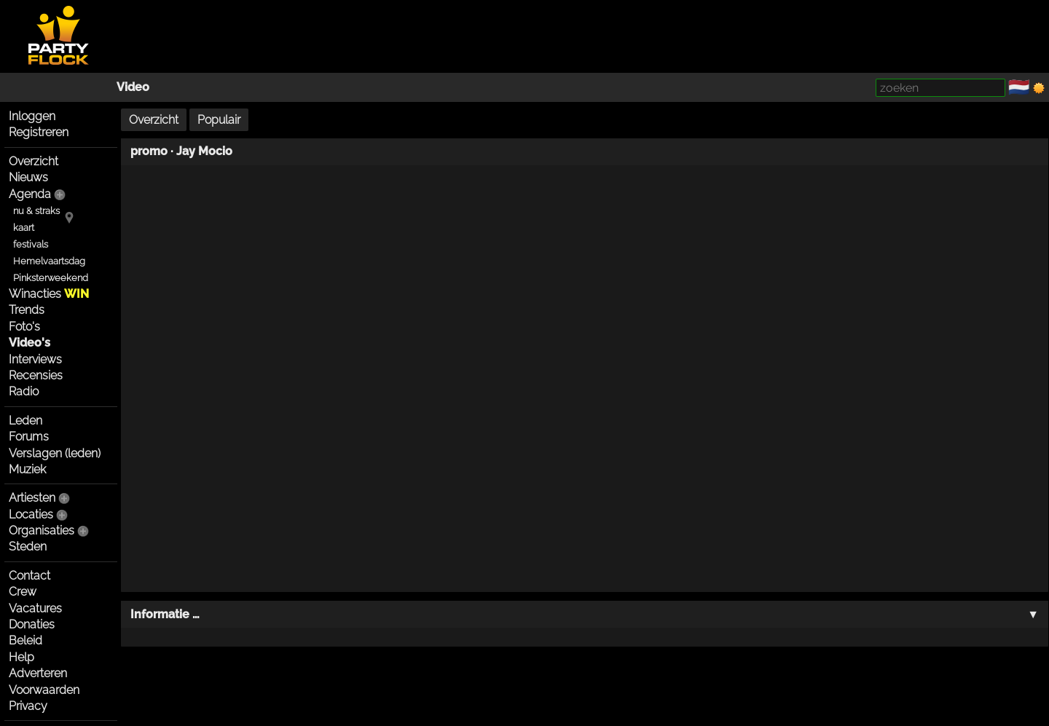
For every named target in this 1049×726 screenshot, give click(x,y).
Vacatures (35, 608)
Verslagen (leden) (55, 453)
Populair (218, 120)
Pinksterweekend (50, 277)
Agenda (30, 194)
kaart (23, 227)
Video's (29, 343)
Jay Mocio (204, 151)
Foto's (24, 327)
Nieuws (28, 177)
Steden (28, 546)
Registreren (38, 132)
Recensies (36, 375)
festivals (30, 244)
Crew (22, 592)
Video (133, 87)
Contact (29, 576)
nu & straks (36, 210)
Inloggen (32, 116)
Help (21, 657)
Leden (25, 420)
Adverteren (38, 673)
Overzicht (33, 161)
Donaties (32, 624)
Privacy (28, 706)
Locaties (31, 514)
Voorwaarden (44, 690)
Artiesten (32, 498)
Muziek (27, 469)
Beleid (25, 640)
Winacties (49, 294)
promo (149, 151)
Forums (29, 436)
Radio (24, 391)
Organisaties (41, 530)
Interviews (35, 359)
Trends (26, 310)
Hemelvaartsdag (49, 261)
